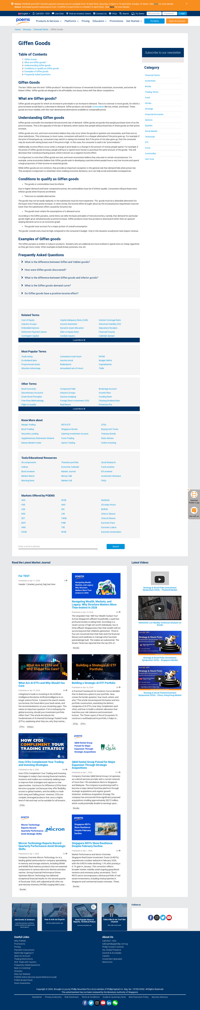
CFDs (103, 424)
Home (17, 29)
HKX (63, 504)
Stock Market (151, 131)
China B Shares (108, 518)
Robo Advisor (107, 438)
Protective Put (105, 404)
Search (124, 13)
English (24, 13)
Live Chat (58, 13)
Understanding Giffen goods (37, 65)
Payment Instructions (24, 950)
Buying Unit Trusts (109, 429)
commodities (98, 106)
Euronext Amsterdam (111, 532)
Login (182, 13)
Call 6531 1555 (41, 13)
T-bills (101, 368)
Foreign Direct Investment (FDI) (74, 400)
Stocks (148, 103)
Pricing (86, 21)
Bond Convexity (28, 389)
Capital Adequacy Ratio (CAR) (74, 320)
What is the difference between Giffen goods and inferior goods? (62, 277)
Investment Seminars (111, 476)
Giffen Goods (30, 59)
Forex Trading (67, 438)
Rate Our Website (22, 974)
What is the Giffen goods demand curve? (48, 285)
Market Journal (68, 471)
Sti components (28, 462)
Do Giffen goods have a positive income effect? (52, 293)
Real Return (65, 404)
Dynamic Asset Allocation (72, 328)
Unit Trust (149, 159)
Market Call (66, 480)
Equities (148, 125)
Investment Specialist (112, 959)
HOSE (24, 532)
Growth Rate (105, 393)
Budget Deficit (105, 360)
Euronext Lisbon (108, 527)
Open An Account (177, 21)
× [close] (187, 3)
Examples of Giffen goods (36, 71)
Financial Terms (41, 29)
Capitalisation (105, 364)
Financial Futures (107, 332)
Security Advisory (160, 997)
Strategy (149, 109)
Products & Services (49, 21)
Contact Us (100, 13)
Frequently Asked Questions (37, 74)
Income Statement (69, 324)
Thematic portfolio (69, 462)
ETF (147, 142)
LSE (63, 514)
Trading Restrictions (23, 959)
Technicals (150, 137)
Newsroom (107, 962)
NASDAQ (105, 500)
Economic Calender (70, 467)
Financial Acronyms (154, 114)
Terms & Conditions (91, 997)
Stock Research (108, 462)
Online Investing (108, 443)
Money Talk (66, 476)
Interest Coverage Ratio (110, 320)
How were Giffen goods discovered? (46, 269)
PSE (23, 504)
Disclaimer (37, 997)
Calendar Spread (107, 336)
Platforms (72, 21)
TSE (63, 527)
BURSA (104, 509)
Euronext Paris (108, 523)
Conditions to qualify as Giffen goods (41, 68)
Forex (147, 148)
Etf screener (106, 471)
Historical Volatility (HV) (110, 324)
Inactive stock (66, 360)
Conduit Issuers (67, 336)
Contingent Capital (30, 336)
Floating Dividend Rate (109, 400)
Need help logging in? (24, 953)
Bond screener (28, 471)
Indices (24, 467)
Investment (150, 81)
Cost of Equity (28, 320)
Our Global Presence (111, 950)
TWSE (64, 518)
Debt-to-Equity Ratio (69, 332)
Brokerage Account (108, 389)
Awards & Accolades (111, 953)
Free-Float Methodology (33, 400)
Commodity (150, 153)
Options (148, 120)
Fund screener (107, 467)
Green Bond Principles (31, 396)
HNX (23, 527)
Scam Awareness (22, 983)
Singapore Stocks (69, 429)
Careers (105, 956)
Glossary (27, 29)
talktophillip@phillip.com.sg (115, 944)
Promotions (116, 21)
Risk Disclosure (72, 997)
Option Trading (68, 443)
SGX (23, 500)
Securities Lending (29, 433)
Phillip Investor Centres (113, 947)
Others (30, 727)
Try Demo (137, 13)
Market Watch (27, 476)
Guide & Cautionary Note (114, 997)
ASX (23, 509)
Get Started (134, 21)
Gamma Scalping (68, 396)
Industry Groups (29, 324)
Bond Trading (27, 429)
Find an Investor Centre (78, 13)
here (156, 4)
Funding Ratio (105, 396)
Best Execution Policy (139, 997)
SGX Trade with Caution (25, 962)
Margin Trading (28, 424)
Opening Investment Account (74, 433)
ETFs (22, 727)
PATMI (102, 356)
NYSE (63, 500)
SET (23, 518)
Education (100, 21)
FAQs (113, 13)
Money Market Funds (31, 443)
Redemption (65, 364)
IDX (63, 509)
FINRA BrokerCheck (23, 980)
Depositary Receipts (108, 328)
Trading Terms (151, 92)
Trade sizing (27, 356)
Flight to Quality (29, 404)
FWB (63, 523)
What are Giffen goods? (35, 62)
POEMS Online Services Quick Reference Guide (35, 977)
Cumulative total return (71, 356)
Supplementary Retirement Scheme (37, 438)
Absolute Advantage (30, 368)
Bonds (148, 86)
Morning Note (27, 480)
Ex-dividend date (29, 360)
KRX (23, 514)
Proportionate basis (30, 364)
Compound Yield (67, 389)
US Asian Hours (108, 504)
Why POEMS (20, 941)
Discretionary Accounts (32, 393)
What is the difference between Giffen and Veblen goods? (58, 261)
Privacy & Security (53, 997)
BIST (23, 523)
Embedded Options (30, 328)
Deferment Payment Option (34, 332)
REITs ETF (66, 424)
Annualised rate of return (71, 368)
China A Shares (108, 514)
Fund (147, 97)
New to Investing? (22, 968)
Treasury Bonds (108, 433)
